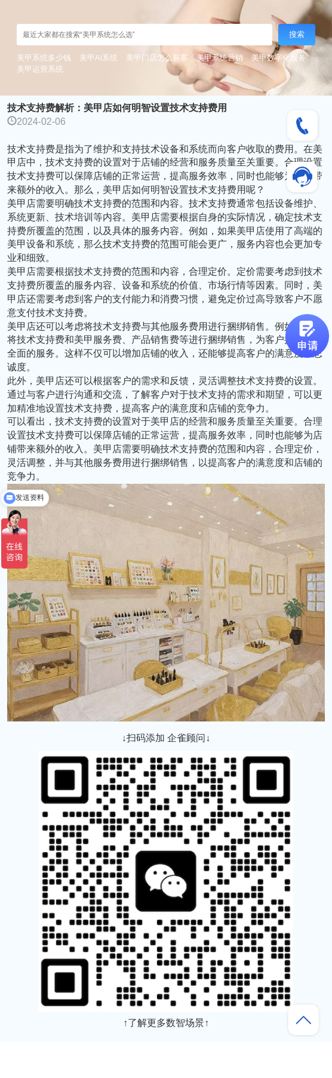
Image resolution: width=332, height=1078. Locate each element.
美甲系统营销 (219, 57)
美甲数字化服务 (278, 57)
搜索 (297, 34)
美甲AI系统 (98, 57)
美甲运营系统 (40, 69)
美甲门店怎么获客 (157, 57)
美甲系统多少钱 (44, 57)
